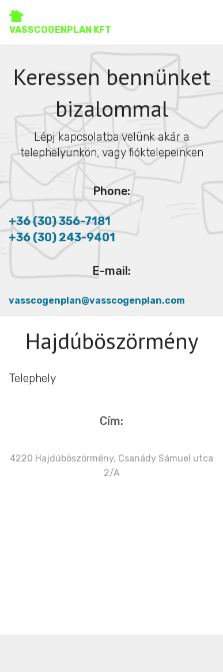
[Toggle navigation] (205, 19)
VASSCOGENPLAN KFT (60, 22)
